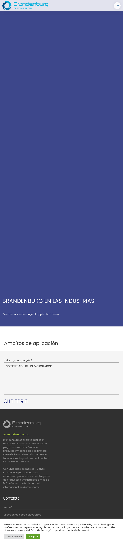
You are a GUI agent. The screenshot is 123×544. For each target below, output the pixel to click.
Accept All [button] (33, 536)
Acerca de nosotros (16, 434)
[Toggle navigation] (117, 5)
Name (8, 507)
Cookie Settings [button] (14, 536)
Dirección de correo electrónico (23, 514)
